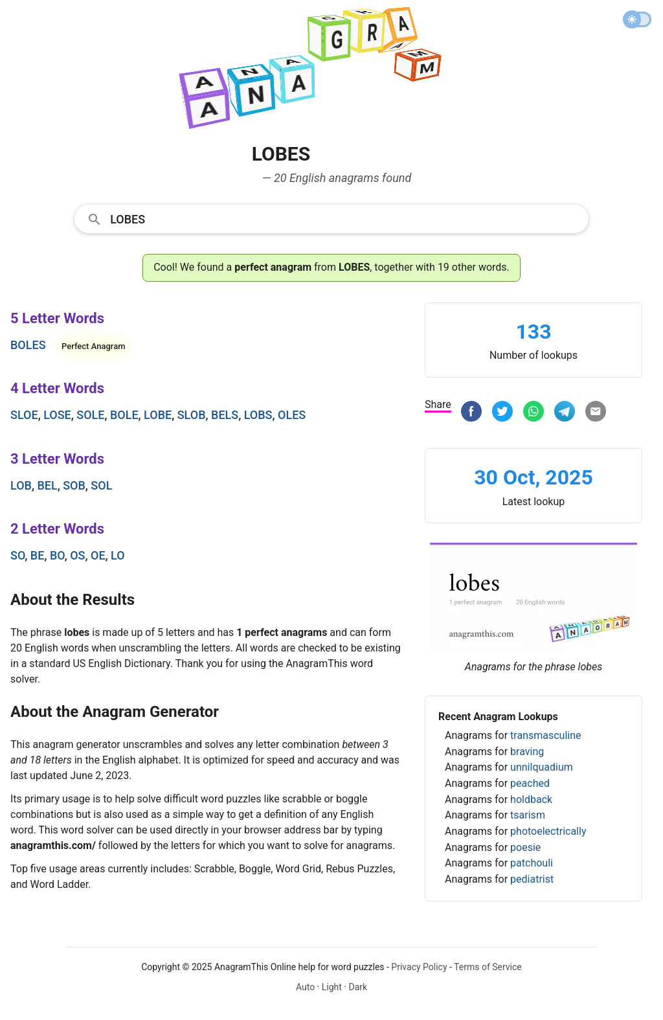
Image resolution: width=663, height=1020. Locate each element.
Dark (357, 987)
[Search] (345, 218)
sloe (24, 415)
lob (21, 485)
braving (527, 751)
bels (224, 415)
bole (124, 415)
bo (57, 555)
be (37, 555)
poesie (525, 847)
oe (98, 555)
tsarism (527, 815)
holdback (531, 799)
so (17, 555)
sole (90, 415)
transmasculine (545, 735)
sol (101, 485)
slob (191, 415)
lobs (258, 415)
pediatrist (532, 879)
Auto (305, 987)
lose (57, 415)
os (77, 555)
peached (530, 783)
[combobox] (331, 218)
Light (332, 987)
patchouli (531, 863)
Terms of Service (488, 967)
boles (28, 345)
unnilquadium (541, 767)
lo (118, 555)
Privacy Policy (419, 967)
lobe (158, 415)
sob (74, 485)
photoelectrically (548, 831)
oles (292, 415)
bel (47, 485)
